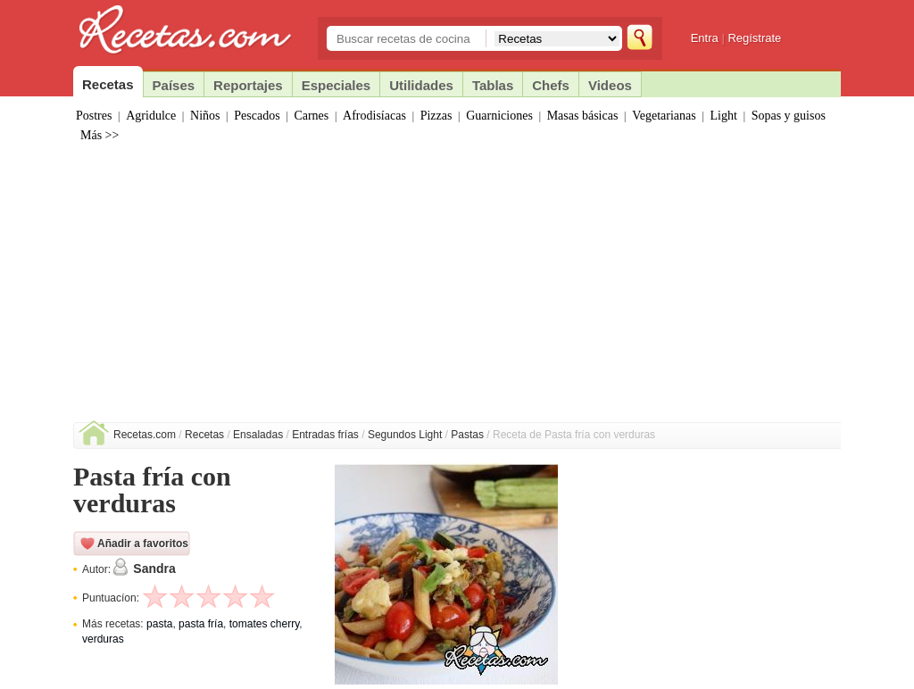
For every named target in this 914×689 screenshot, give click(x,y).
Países (174, 85)
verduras (103, 639)
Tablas (492, 85)
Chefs (550, 85)
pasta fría (201, 624)
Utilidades (421, 85)
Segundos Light (405, 434)
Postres (94, 115)
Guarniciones (499, 115)
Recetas (204, 434)
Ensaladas (258, 434)
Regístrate (754, 38)
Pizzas (436, 115)
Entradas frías (325, 434)
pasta (159, 624)
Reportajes (248, 85)
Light (723, 115)
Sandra (154, 568)
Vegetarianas (664, 115)
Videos (610, 85)
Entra (705, 38)
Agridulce (151, 115)
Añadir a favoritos (142, 543)
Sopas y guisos (789, 115)
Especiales (336, 85)
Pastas (467, 434)
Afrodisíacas (374, 115)
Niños (205, 115)
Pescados (256, 115)
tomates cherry (264, 624)
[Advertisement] (457, 288)
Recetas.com (144, 434)
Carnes (311, 115)
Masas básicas (583, 115)
